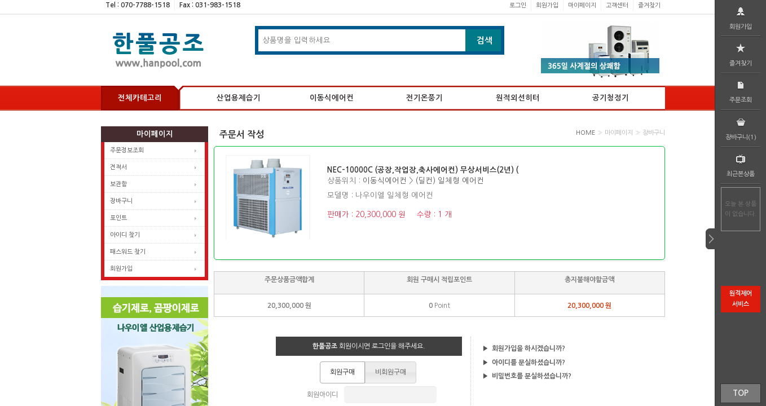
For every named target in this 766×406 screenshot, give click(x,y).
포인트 (118, 218)
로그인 (517, 5)
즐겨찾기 (649, 5)
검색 (484, 41)
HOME (585, 133)
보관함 (118, 184)
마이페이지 (582, 5)
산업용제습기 (239, 98)
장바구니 (121, 201)
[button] (342, 372)
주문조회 (740, 91)
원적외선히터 (518, 98)
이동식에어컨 (332, 98)
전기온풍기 (424, 98)
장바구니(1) (740, 127)
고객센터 (617, 5)
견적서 (118, 167)
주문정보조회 (127, 150)
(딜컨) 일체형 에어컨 (449, 180)
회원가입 (547, 5)
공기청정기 (610, 98)
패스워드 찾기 (128, 252)
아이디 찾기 (125, 235)
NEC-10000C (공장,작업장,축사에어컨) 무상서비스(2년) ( (422, 170)
